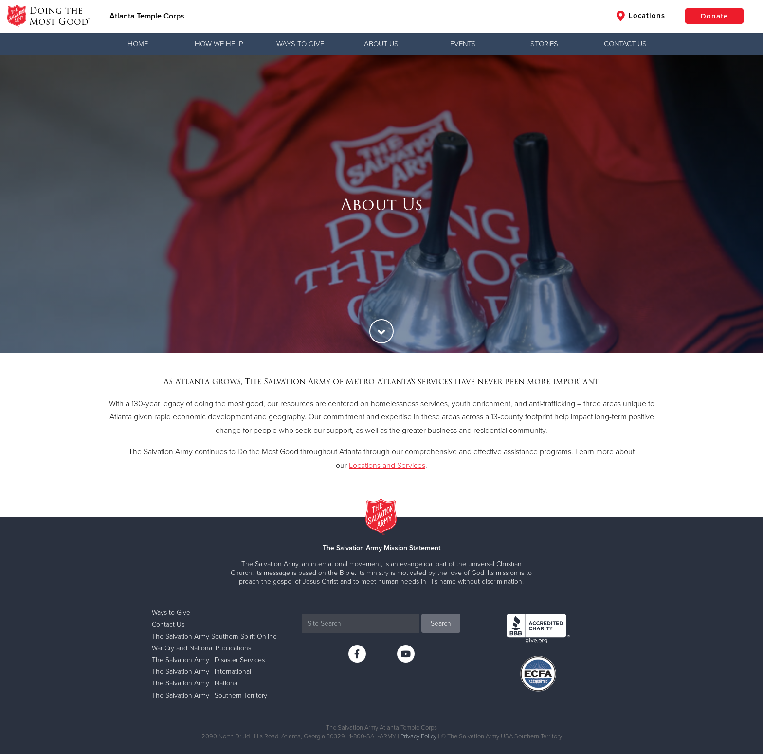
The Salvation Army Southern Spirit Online (214, 636)
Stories (544, 43)
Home (137, 43)
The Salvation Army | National (195, 683)
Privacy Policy (418, 736)
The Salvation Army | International (201, 671)
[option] (381, 204)
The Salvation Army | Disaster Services (208, 660)
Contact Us (625, 43)
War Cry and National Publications (201, 648)
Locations (641, 16)
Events (463, 43)
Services (411, 465)
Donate (714, 16)
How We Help (219, 43)
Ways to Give (300, 43)
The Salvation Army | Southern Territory (209, 695)
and (389, 465)
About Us (381, 43)
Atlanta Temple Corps (146, 16)
